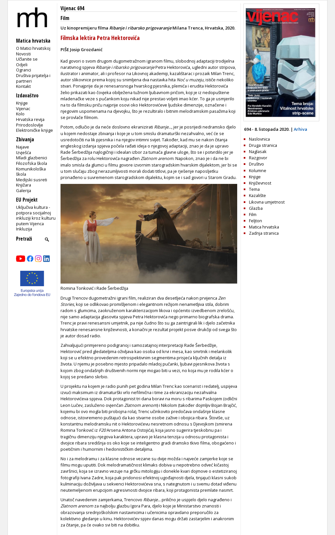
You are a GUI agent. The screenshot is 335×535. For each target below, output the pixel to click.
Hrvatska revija (30, 119)
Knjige (22, 103)
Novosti (23, 54)
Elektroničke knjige (34, 130)
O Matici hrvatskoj (33, 48)
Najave (22, 147)
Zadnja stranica (264, 233)
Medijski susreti (31, 180)
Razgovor (258, 158)
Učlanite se (27, 59)
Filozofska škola (31, 163)
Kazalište (257, 195)
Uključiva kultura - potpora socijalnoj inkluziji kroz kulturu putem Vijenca (36, 215)
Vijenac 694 (72, 8)
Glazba (256, 208)
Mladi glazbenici (31, 158)
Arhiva (300, 129)
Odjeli (21, 65)
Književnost (260, 183)
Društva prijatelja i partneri (33, 78)
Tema (254, 189)
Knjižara (23, 185)
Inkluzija (24, 229)
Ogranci (23, 70)
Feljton (255, 221)
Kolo (20, 114)
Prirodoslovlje (29, 125)
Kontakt (23, 86)
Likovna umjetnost (267, 202)
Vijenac (23, 108)
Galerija (23, 190)
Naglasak (258, 151)
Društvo (256, 164)
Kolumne (257, 170)
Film (65, 18)
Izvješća (23, 152)
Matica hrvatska (264, 227)
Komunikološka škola (31, 171)
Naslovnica (259, 139)
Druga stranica (263, 145)
